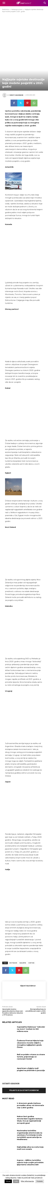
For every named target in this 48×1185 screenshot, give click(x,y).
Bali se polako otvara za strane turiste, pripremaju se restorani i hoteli (31, 1056)
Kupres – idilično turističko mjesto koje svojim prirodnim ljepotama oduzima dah (30, 1162)
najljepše (23, 963)
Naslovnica (5, 9)
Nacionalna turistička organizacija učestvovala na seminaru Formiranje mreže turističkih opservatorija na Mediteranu (29, 1134)
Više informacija (27, 1181)
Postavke (40, 1181)
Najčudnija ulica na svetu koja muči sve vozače (30, 1148)
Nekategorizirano (17, 9)
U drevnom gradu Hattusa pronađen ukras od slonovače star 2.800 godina (30, 1105)
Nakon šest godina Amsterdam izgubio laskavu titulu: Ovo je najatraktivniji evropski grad (29, 1119)
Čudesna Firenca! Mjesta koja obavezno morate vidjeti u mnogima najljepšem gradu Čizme (30, 1043)
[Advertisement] (24, 35)
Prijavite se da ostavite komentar (24, 1090)
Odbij (16, 1181)
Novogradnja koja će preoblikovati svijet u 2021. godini (36, 1011)
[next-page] (7, 1172)
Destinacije (13, 963)
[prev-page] (3, 1172)
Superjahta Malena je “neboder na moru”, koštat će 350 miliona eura (31, 1029)
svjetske (31, 963)
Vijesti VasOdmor (16, 95)
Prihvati (8, 1181)
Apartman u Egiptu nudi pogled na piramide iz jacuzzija (31, 1069)
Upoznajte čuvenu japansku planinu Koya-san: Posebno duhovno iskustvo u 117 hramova (12, 1012)
